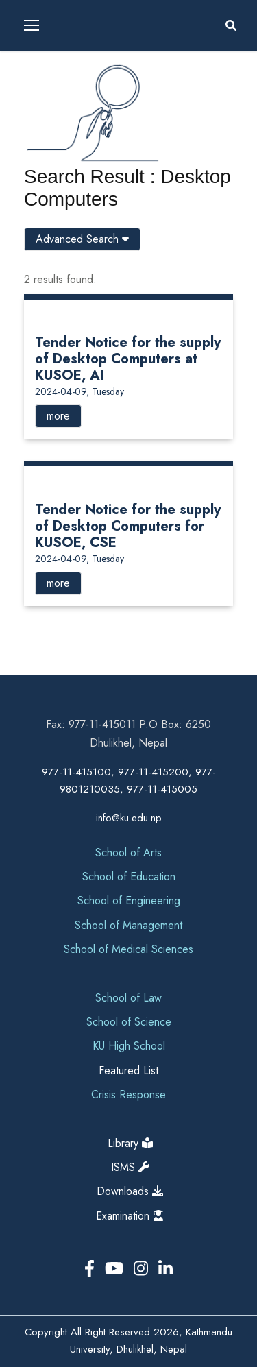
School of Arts (128, 852)
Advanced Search (82, 239)
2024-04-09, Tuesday (79, 391)
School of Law (128, 998)
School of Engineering (128, 900)
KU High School (129, 1046)
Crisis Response (128, 1094)
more (58, 416)
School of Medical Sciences (128, 949)
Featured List (128, 1070)
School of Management (128, 925)
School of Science (128, 1022)
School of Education (128, 876)
